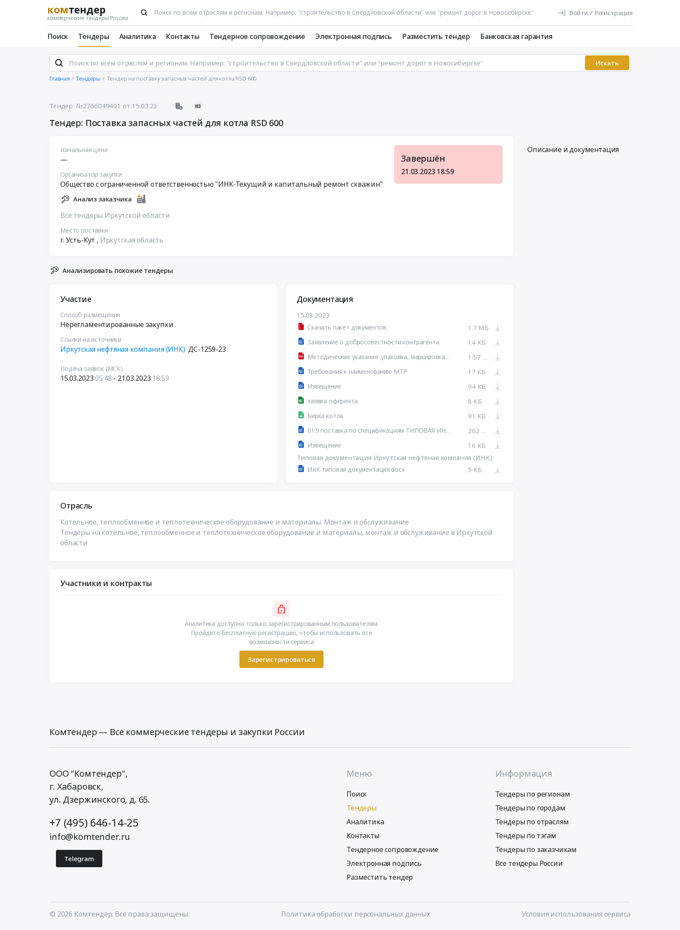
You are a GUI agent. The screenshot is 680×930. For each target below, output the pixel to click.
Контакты (182, 36)
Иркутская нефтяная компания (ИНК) (122, 349)
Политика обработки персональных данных (355, 914)
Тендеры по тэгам (525, 835)
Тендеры (93, 36)
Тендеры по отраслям (532, 821)
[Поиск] (144, 12)
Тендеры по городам (530, 808)
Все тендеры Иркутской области (115, 215)
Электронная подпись (353, 36)
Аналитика (137, 36)
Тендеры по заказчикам (536, 849)
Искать (607, 62)
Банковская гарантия (516, 36)
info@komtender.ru (89, 837)
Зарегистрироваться (281, 659)
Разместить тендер (436, 36)
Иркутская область (131, 239)
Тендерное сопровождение (257, 36)
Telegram (79, 858)
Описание (573, 149)
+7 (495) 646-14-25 (94, 822)
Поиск (57, 36)
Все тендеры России (529, 863)
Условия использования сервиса (576, 914)
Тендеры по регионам (532, 794)
